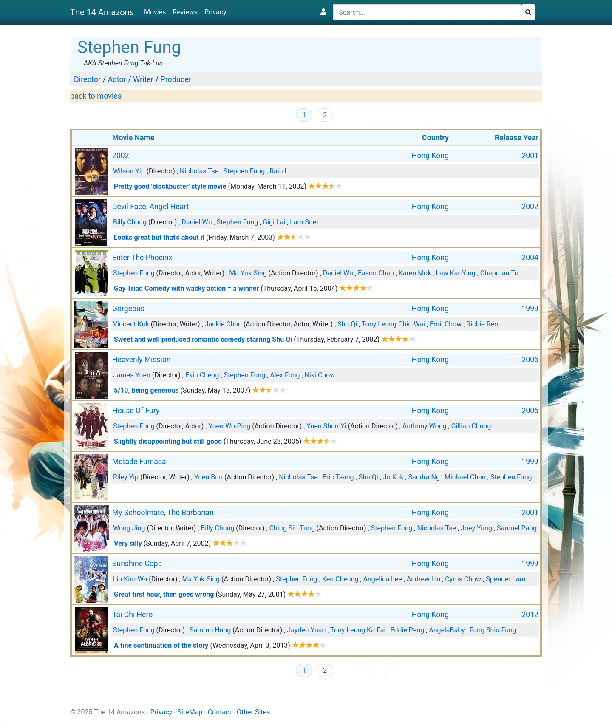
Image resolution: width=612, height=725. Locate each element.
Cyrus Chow (463, 579)
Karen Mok (415, 273)
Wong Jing (129, 528)
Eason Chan (376, 273)
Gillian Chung (471, 426)
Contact (220, 712)
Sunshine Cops (137, 563)
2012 (529, 614)
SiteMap (190, 712)
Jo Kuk (393, 477)
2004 (529, 257)
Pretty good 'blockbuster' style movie (170, 186)
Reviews (185, 12)
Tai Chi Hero (132, 614)
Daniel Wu (196, 222)
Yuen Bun (208, 477)
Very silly (128, 543)
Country (435, 137)
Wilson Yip (129, 171)
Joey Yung (476, 528)
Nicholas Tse (199, 171)
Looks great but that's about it (159, 237)
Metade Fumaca (139, 461)
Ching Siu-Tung (292, 528)
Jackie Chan (223, 324)
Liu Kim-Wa (130, 579)
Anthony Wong (424, 426)
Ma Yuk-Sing (248, 273)
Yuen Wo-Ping (229, 426)
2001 (529, 155)
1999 (529, 308)
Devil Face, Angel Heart (150, 206)
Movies (155, 12)
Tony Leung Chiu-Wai (393, 324)
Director (87, 79)
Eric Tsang (338, 477)
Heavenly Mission (141, 359)
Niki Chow (320, 375)
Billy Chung (130, 222)
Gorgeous (128, 308)
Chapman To (499, 273)
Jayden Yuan (306, 630)
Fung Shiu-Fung (493, 630)
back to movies (96, 95)
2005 (529, 410)
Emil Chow (446, 324)
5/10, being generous (146, 390)
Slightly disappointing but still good (168, 441)
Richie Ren (482, 324)
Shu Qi (347, 324)
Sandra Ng (424, 477)
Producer (175, 79)
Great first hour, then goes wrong (164, 594)
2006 (529, 359)
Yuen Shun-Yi (326, 426)
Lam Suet (304, 222)
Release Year (516, 137)
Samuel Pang (517, 528)
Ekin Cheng (202, 375)
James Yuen (131, 375)
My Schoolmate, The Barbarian (163, 512)
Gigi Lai (274, 222)
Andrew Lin (423, 579)
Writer (143, 79)
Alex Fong (285, 375)
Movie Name (133, 137)
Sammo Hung (210, 630)
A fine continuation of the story (161, 645)
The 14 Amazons (102, 12)
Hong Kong (430, 155)
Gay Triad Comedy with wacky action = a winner (186, 288)
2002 (120, 155)
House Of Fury (135, 410)
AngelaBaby (447, 630)
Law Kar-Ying (455, 273)
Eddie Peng (408, 630)
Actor (117, 79)
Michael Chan (465, 477)
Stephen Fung (244, 171)
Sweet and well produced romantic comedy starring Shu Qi (203, 339)
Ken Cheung (340, 579)
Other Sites (253, 712)
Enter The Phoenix (142, 257)
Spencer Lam (505, 579)
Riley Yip (126, 477)
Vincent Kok (131, 324)
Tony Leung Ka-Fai (357, 630)
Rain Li (279, 171)
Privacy (215, 12)
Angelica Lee (382, 579)
